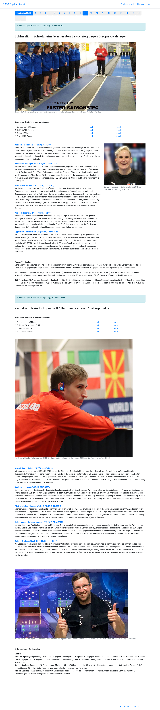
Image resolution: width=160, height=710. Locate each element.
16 (115, 13)
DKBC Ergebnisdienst (14, 4)
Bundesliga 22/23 (24, 13)
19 (133, 13)
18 (127, 13)
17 (121, 13)
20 (138, 13)
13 (97, 13)
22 (23, 18)
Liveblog (140, 4)
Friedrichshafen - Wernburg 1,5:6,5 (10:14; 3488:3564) (38, 506)
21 (18, 18)
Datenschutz (138, 706)
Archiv (150, 4)
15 (109, 13)
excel (118, 127)
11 (85, 13)
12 (91, 13)
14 (103, 13)
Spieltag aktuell (127, 4)
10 (80, 13)
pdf (91, 127)
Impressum (124, 706)
